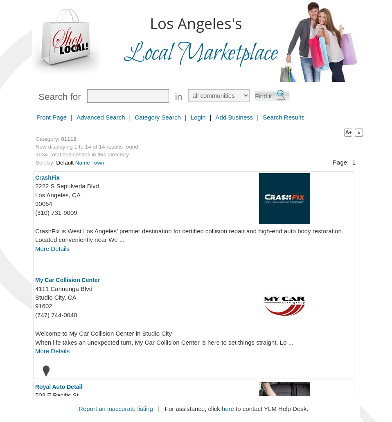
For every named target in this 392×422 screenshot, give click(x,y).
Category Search (158, 117)
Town (97, 163)
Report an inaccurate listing (116, 408)
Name (82, 163)
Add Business (234, 117)
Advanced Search (101, 117)
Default (65, 163)
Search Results (283, 117)
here (228, 408)
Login (198, 117)
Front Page (51, 117)
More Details (52, 248)
